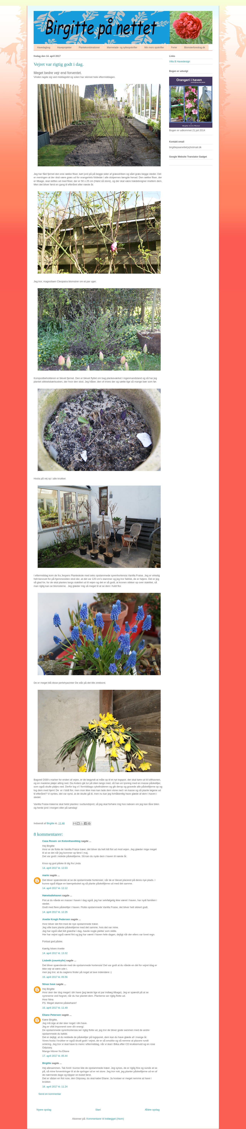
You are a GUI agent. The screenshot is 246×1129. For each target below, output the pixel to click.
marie (45, 875)
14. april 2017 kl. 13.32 (55, 953)
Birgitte (46, 1063)
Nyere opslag (44, 1109)
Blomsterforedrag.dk (194, 47)
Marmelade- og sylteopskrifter (122, 47)
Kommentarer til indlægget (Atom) (105, 1118)
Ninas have (49, 984)
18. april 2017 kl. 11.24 (55, 1086)
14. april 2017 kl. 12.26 (55, 912)
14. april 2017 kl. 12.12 (55, 888)
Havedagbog (43, 47)
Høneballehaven (52, 895)
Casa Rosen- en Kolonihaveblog (61, 841)
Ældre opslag (152, 1109)
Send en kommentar (49, 1093)
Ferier (174, 47)
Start (98, 1109)
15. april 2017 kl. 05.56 (55, 977)
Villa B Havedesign (179, 61)
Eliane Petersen (51, 1014)
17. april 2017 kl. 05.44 (55, 1055)
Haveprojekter (64, 47)
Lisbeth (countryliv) (54, 960)
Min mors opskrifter (154, 47)
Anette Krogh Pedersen (56, 919)
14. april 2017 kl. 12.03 (55, 868)
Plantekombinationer (89, 47)
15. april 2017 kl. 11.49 (55, 1007)
